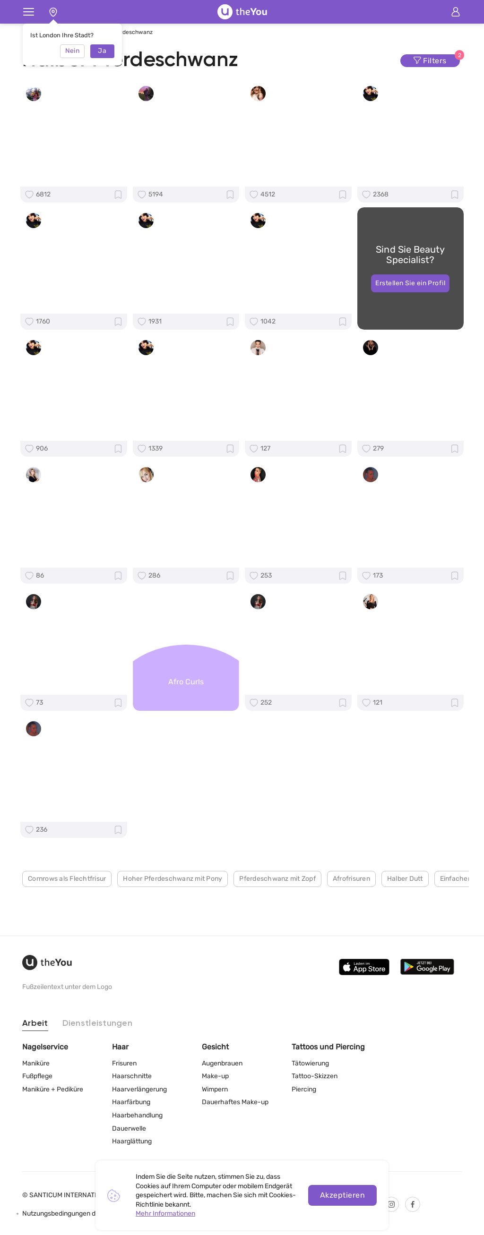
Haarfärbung (131, 1102)
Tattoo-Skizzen (314, 1076)
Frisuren (124, 1063)
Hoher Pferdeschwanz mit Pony (172, 918)
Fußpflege (37, 1076)
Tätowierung (310, 1063)
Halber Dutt (405, 918)
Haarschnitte (132, 1076)
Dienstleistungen (97, 1023)
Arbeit (35, 1023)
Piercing (304, 1089)
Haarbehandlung (137, 1115)
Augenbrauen (222, 1063)
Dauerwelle (129, 1128)
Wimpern (215, 1089)
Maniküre (36, 1063)
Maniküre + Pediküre (52, 1089)
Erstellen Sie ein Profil (410, 293)
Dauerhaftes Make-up (235, 1102)
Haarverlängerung (139, 1089)
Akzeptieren (342, 1195)
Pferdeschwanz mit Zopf (277, 918)
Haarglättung (132, 1141)
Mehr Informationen (165, 1213)
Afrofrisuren (351, 918)
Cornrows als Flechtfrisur (67, 918)
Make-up (215, 1076)
